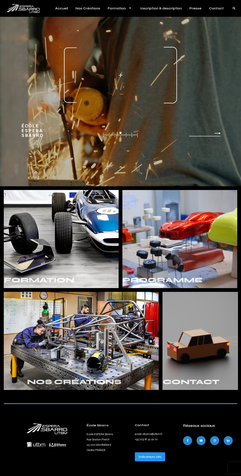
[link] (46, 428)
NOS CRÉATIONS (47, 382)
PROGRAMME (136, 280)
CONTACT (164, 382)
